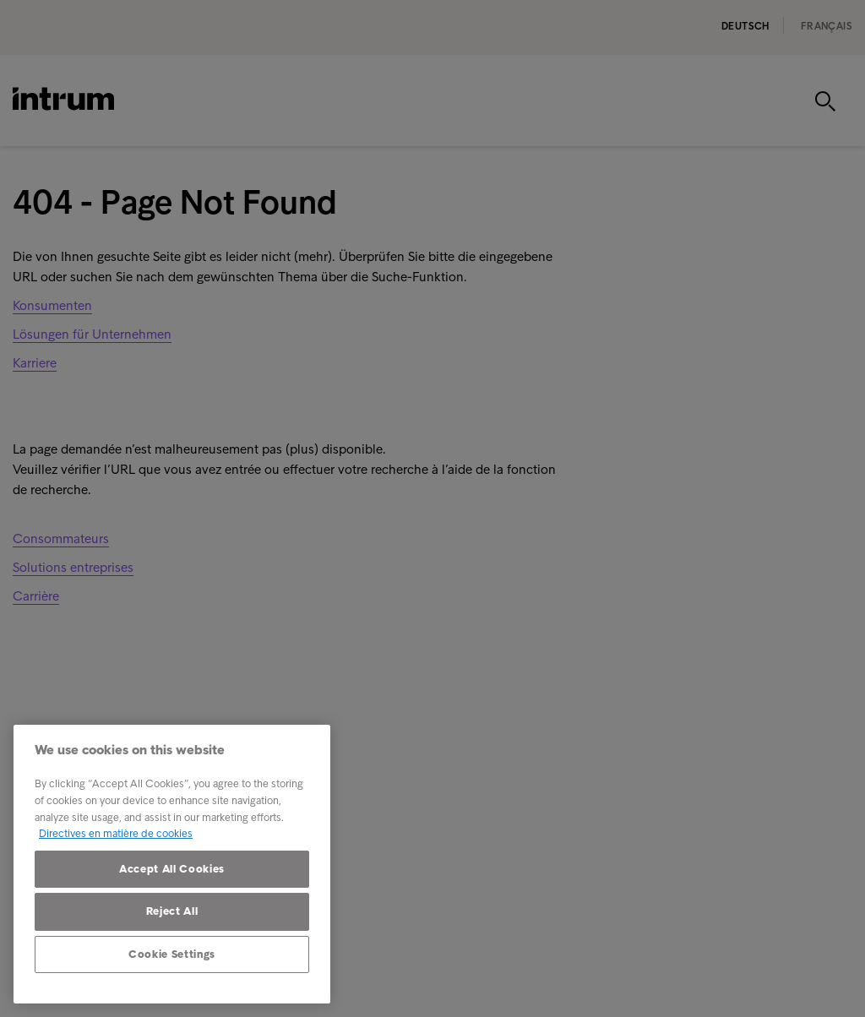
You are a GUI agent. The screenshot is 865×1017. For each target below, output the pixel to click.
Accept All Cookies (172, 868)
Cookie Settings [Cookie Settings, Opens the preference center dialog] (171, 954)
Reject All (172, 911)
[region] (172, 864)
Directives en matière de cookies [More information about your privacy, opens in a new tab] (116, 833)
